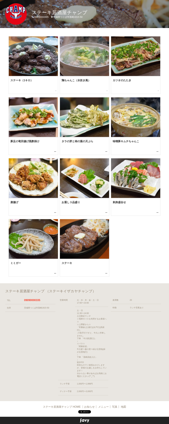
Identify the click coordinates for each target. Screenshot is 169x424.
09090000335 (32, 300)
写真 (114, 406)
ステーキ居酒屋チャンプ (59, 12)
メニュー (103, 406)
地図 (123, 406)
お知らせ (89, 406)
